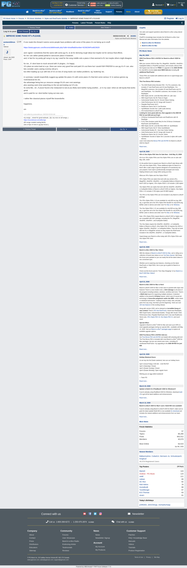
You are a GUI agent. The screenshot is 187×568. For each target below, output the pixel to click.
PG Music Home (9, 18)
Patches (131, 535)
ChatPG (142, 28)
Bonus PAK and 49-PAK (161, 141)
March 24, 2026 (145, 386)
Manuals (131, 541)
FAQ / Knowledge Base (137, 538)
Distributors (33, 544)
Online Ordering (116, 5)
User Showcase (68, 538)
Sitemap (32, 551)
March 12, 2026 (145, 403)
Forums (21, 18)
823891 (133, 36)
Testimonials (67, 547)
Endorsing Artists (69, 544)
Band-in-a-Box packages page (161, 329)
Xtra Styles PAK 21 (167, 317)
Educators (33, 547)
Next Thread (106, 27)
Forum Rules (100, 23)
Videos (131, 544)
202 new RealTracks (160, 310)
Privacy (148, 557)
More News (143, 422)
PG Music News (145, 51)
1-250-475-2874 (113, 3)
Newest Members (146, 452)
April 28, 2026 (144, 151)
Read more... (143, 146)
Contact (32, 538)
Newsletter (138, 513)
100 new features (144, 305)
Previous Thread (33, 27)
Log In (179, 18)
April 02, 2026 (144, 354)
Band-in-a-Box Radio (70, 541)
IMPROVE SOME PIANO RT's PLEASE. (23, 36)
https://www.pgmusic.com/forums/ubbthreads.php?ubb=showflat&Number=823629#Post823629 (61, 47)
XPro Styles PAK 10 (153, 317)
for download (175, 411)
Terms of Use (139, 557)
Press (31, 541)
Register (169, 18)
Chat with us (121, 522)
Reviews (65, 551)
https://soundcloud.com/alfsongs (35, 120)
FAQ (109, 23)
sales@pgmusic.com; (47, 560)
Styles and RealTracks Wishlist (55, 18)
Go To (34, 31)
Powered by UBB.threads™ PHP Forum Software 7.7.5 (93, 567)
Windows (176, 205)
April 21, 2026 (144, 282)
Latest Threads (87, 23)
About (31, 535)
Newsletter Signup (102, 538)
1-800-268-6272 (101, 3)
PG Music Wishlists (34, 18)
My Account (100, 547)
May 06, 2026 (144, 55)
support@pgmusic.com (61, 560)
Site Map (157, 557)
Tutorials (131, 547)
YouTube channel (169, 255)
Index (69, 28)
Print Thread (23, 31)
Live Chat (99, 5)
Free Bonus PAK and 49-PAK (151, 337)
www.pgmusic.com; (33, 560)
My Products (100, 550)
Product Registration (136, 551)
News (97, 535)
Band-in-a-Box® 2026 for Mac (161, 253)
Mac (168, 205)
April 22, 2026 (144, 247)
